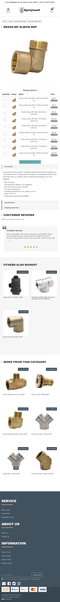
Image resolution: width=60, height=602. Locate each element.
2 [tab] (27, 255)
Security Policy (7, 563)
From (22, 272)
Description (9, 166)
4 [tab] (33, 255)
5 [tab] (36, 255)
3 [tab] (30, 255)
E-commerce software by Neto (10, 597)
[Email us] (4, 583)
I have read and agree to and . (21, 579)
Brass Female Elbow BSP (13, 337)
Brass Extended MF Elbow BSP (15, 434)
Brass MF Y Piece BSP (11, 474)
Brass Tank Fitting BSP (40, 394)
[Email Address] (16, 575)
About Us (5, 533)
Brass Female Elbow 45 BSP (43, 474)
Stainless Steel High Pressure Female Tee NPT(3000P (43, 298)
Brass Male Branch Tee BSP (14, 394)
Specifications (10, 202)
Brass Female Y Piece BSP (42, 434)
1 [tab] (24, 255)
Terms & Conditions (23, 579)
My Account (6, 510)
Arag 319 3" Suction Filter (13, 297)
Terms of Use (6, 552)
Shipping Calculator (12, 207)
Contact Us (5, 536)
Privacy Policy (6, 556)
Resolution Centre (8, 517)
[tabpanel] (31, 238)
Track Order (6, 513)
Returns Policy (6, 559)
